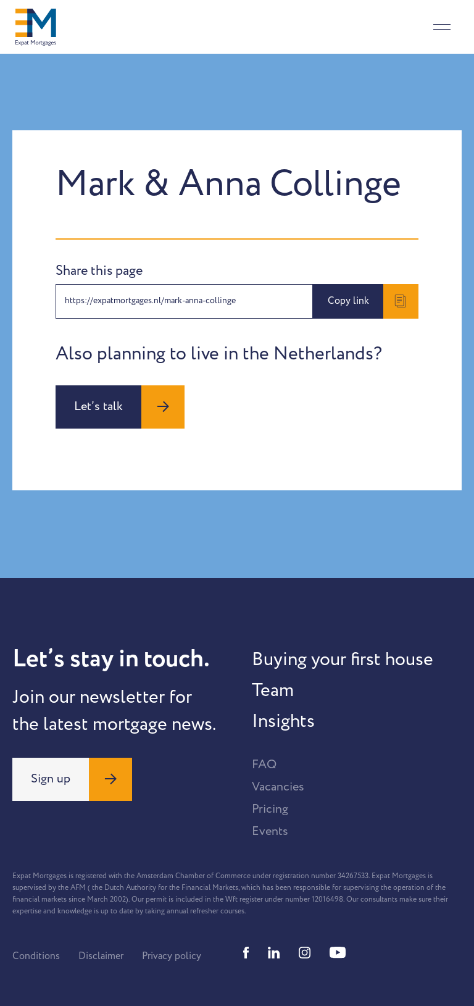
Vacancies (278, 786)
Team (273, 690)
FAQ (264, 764)
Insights (283, 721)
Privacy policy (171, 956)
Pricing (270, 809)
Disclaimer (100, 956)
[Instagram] (305, 952)
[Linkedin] (274, 952)
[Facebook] (246, 952)
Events (270, 831)
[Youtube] (338, 952)
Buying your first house (342, 660)
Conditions (36, 956)
